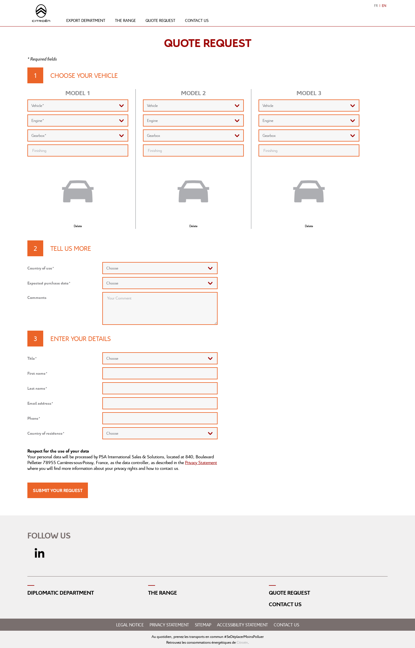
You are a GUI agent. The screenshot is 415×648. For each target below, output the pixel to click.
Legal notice (130, 625)
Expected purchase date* (49, 283)
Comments (36, 297)
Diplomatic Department (60, 593)
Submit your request (57, 490)
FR (376, 5)
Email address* (40, 403)
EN (384, 5)
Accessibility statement (242, 625)
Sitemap (203, 625)
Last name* (37, 388)
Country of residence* (46, 433)
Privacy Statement (201, 462)
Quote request (160, 20)
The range (125, 20)
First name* (37, 373)
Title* (32, 358)
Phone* (33, 418)
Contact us (197, 20)
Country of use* (40, 268)
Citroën (242, 642)
